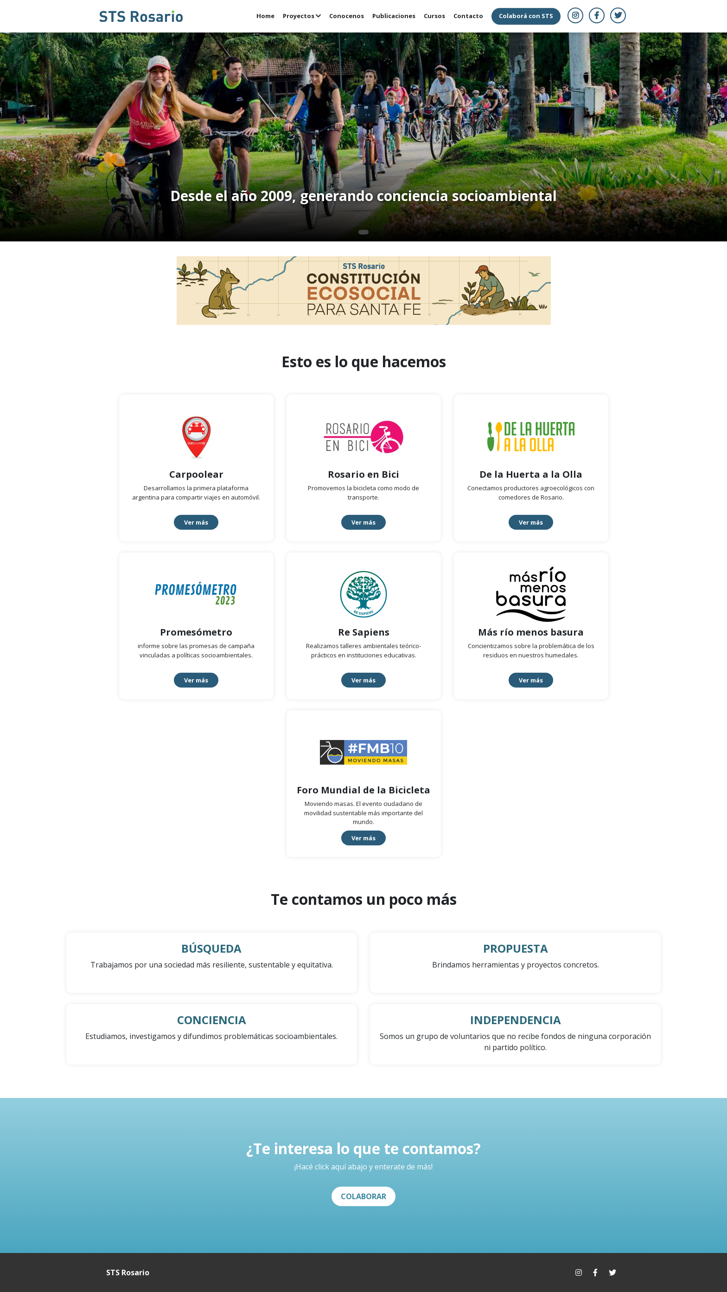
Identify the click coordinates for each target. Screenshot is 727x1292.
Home (265, 16)
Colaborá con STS (526, 16)
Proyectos (302, 16)
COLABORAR (363, 1196)
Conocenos (346, 16)
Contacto (468, 16)
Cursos (434, 16)
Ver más (196, 522)
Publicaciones (393, 16)
